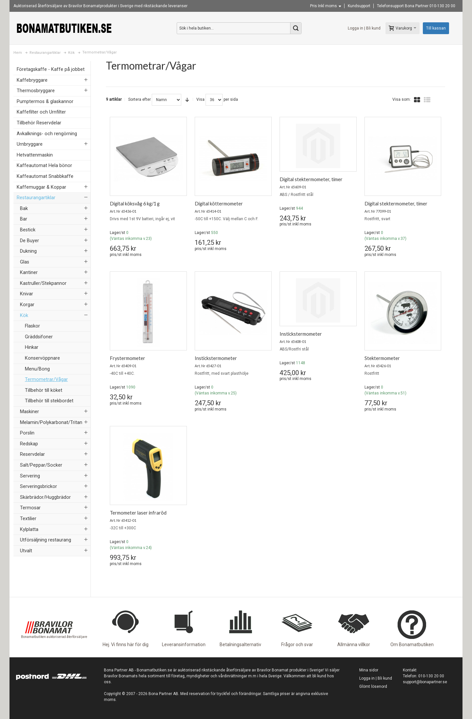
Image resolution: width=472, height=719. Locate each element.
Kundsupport (359, 6)
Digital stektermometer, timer (311, 179)
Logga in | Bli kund (364, 28)
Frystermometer (127, 358)
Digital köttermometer (219, 203)
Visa (200, 99)
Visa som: (401, 99)
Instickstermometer (216, 358)
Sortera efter (139, 99)
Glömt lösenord (373, 686)
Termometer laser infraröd (138, 513)
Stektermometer (382, 358)
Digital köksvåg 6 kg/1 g (135, 203)
